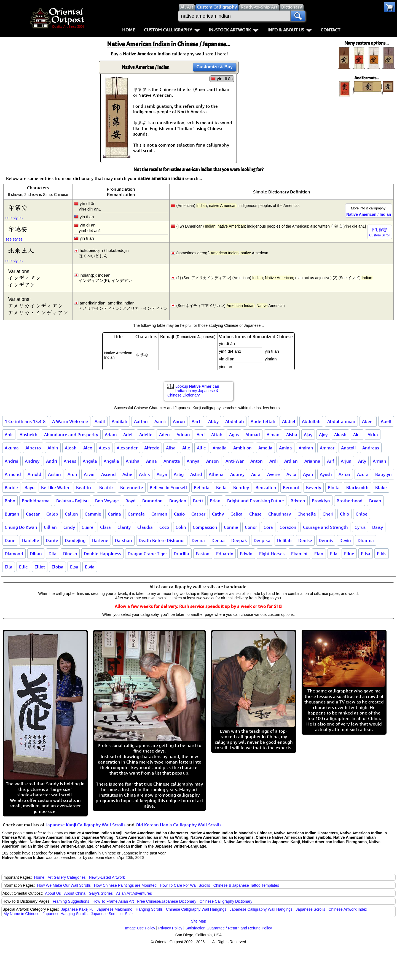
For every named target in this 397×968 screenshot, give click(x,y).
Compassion (205, 527)
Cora (268, 527)
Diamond (14, 553)
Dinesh (70, 553)
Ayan (308, 474)
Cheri (328, 514)
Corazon (288, 527)
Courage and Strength (325, 527)
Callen (71, 514)
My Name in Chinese (21, 914)
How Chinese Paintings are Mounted (125, 885)
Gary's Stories (101, 893)
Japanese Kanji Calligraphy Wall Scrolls (85, 824)
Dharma (366, 540)
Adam (111, 434)
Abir (9, 434)
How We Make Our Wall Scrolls (63, 885)
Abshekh (28, 434)
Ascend (108, 474)
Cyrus (360, 527)
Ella (8, 567)
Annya (193, 461)
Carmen (159, 514)
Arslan (54, 474)
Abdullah (311, 421)
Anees (70, 461)
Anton (256, 461)
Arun (72, 474)
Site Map (198, 921)
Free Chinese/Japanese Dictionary (166, 901)
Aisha (291, 434)
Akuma (12, 448)
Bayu (29, 487)
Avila (291, 474)
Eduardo (224, 553)
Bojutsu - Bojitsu (72, 500)
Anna (151, 461)
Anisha (133, 461)
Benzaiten (266, 487)
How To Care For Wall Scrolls (185, 885)
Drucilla (181, 553)
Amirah (306, 448)
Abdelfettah (263, 421)
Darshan (123, 540)
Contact (330, 30)
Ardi (273, 461)
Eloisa (57, 567)
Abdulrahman (341, 421)
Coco (164, 527)
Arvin (89, 474)
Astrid (196, 474)
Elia (333, 553)
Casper (198, 514)
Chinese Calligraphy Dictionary (226, 901)
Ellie (23, 567)
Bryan (375, 500)
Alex (87, 448)
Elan (318, 553)
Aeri (201, 434)
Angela (90, 461)
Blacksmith (357, 487)
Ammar (327, 448)
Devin (345, 540)
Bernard (291, 487)
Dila (53, 553)
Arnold (34, 474)
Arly (362, 461)
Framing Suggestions (71, 901)
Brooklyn (321, 500)
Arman (379, 461)
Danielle (30, 540)
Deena (198, 540)
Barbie (11, 487)
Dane (10, 540)
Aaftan (141, 421)
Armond (13, 474)
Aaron (179, 421)
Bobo (10, 500)
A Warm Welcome (70, 421)
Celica (236, 514)
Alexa (104, 448)
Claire (87, 527)
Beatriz (106, 487)
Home (128, 30)
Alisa (171, 448)
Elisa (365, 553)
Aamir (160, 421)
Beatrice (84, 487)
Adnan (183, 434)
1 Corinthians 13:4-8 (25, 421)
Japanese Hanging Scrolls (65, 914)
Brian (215, 500)
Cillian (50, 527)
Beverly (313, 487)
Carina (114, 514)
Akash (340, 434)
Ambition (242, 448)
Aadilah (119, 421)
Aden (164, 434)
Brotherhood (350, 500)
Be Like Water (55, 487)
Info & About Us (289, 30)
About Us (53, 893)
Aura (256, 474)
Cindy (69, 527)
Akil (357, 434)
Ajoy (323, 434)
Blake (381, 487)
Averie (273, 474)
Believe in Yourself (168, 487)
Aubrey (237, 474)
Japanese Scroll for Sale (112, 914)
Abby (213, 421)
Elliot (39, 567)
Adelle (145, 434)
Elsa (74, 567)
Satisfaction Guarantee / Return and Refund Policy (229, 928)
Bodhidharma (36, 500)
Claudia (145, 527)
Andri (51, 461)
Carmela (136, 514)
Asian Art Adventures (134, 893)
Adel (128, 434)
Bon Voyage (107, 500)
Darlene (100, 540)
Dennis (326, 540)
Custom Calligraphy (172, 30)
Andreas (370, 448)
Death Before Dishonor (162, 540)
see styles (14, 217)
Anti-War (235, 461)
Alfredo (151, 448)
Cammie (93, 514)
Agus (234, 434)
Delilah (284, 540)
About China (74, 893)
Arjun (346, 461)
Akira (373, 434)
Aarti (197, 421)
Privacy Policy (170, 928)
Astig (179, 474)
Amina (285, 448)
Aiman (273, 434)
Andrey (32, 461)
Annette (171, 461)
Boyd (130, 500)
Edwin (246, 553)
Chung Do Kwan (21, 527)
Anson (212, 461)
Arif (330, 461)
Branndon (152, 500)
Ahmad (252, 434)
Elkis (381, 553)
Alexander (127, 448)
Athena (216, 474)
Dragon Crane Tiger (147, 553)
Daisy (377, 527)
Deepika (262, 540)
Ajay (308, 434)
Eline (349, 553)
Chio (344, 514)
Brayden (177, 500)
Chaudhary (279, 514)
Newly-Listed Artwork (107, 877)
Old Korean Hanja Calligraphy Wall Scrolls (178, 824)
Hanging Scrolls (149, 909)
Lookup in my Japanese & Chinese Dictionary (193, 390)
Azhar (344, 474)
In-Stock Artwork (234, 30)
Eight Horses (272, 553)
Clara (105, 527)
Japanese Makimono (114, 909)
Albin (52, 448)
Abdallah (234, 421)
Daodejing (75, 540)
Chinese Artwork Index (348, 909)
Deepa (218, 540)
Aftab (216, 434)
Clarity (124, 527)
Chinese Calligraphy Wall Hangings (196, 909)
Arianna (312, 461)
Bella (221, 487)
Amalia (220, 448)
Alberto (33, 448)
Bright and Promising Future (255, 500)
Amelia (265, 448)
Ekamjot (299, 553)
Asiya (162, 474)
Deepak (239, 540)
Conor (251, 527)
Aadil (100, 421)
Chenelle (306, 514)
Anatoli (348, 448)
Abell (386, 421)
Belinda (202, 487)
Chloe (362, 514)
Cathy (218, 514)
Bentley (241, 487)
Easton (203, 553)
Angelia (111, 461)
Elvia (90, 567)
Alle (186, 448)
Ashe (127, 474)
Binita (334, 487)
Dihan (36, 553)
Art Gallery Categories (67, 877)
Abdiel (288, 421)
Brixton (298, 500)
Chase (255, 514)
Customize (214, 66)
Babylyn (383, 474)
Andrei (11, 461)
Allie (201, 448)
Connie (231, 527)
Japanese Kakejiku (77, 909)
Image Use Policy (140, 928)
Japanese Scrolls (310, 909)
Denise (305, 540)
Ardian (291, 461)
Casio (179, 514)
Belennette (131, 487)
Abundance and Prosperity (71, 434)
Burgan (12, 514)
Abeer (368, 421)
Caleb (52, 514)
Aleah (71, 448)
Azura (363, 474)
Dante (52, 540)
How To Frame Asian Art (113, 901)
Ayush (326, 474)
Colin (181, 527)
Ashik (144, 474)
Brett (198, 500)
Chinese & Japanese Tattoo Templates (246, 885)
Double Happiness (102, 553)
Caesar (33, 514)
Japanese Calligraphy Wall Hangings (261, 909)
